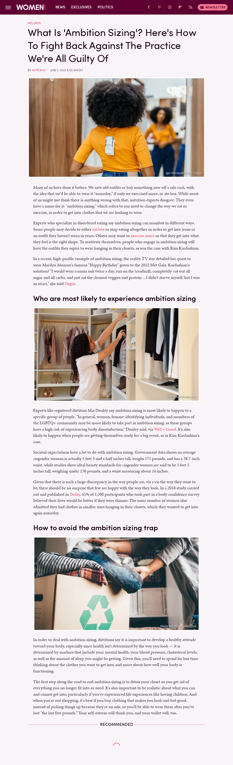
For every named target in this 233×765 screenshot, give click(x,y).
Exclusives (81, 7)
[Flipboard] (180, 7)
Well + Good (165, 429)
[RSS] (190, 7)
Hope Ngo (39, 70)
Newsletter (212, 7)
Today (75, 494)
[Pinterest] (159, 7)
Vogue (70, 283)
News (60, 7)
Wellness (34, 23)
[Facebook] (148, 7)
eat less (98, 229)
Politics (105, 7)
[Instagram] (169, 7)
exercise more (142, 235)
